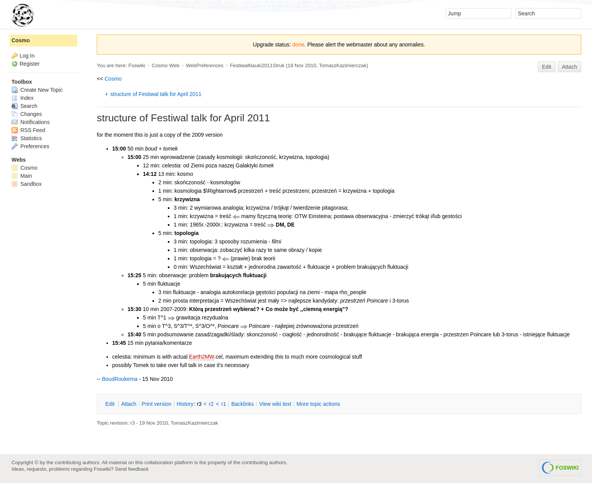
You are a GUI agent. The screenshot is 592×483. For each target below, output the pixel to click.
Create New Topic (37, 90)
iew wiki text (275, 404)
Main (22, 176)
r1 (223, 404)
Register (30, 64)
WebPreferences (205, 65)
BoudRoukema (120, 379)
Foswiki (136, 65)
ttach (128, 404)
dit (110, 404)
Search (24, 106)
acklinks (242, 404)
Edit (546, 67)
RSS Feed (28, 130)
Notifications (31, 122)
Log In (27, 56)
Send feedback (132, 469)
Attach (569, 67)
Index (22, 98)
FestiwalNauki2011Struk (257, 65)
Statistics (27, 138)
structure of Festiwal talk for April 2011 (155, 94)
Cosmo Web (165, 65)
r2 (211, 404)
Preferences (30, 146)
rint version (157, 404)
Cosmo (112, 79)
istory (185, 404)
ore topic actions (318, 404)
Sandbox (26, 184)
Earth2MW (201, 357)
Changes (27, 114)
